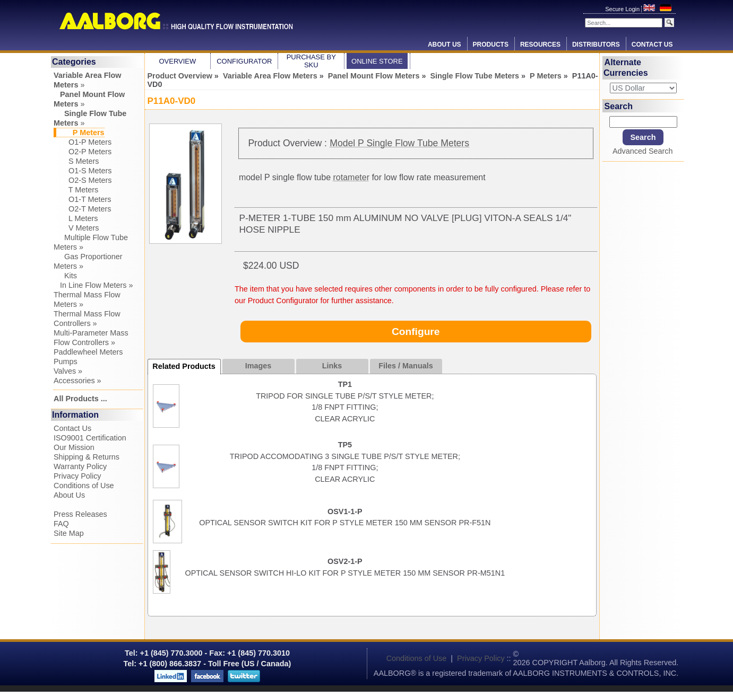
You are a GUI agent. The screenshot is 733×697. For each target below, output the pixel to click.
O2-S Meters (83, 180)
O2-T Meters (82, 209)
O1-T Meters (82, 199)
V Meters (76, 228)
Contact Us (652, 44)
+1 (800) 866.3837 (169, 663)
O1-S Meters (83, 170)
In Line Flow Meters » (93, 285)
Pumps (65, 361)
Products (490, 44)
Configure (416, 331)
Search (619, 105)
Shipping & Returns (86, 457)
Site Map (69, 533)
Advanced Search (643, 151)
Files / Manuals (405, 365)
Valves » (68, 371)
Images (258, 365)
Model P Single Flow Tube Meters (399, 143)
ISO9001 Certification (90, 438)
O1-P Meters (82, 142)
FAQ (61, 523)
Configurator (244, 61)
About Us (444, 44)
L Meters (76, 218)
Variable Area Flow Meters (270, 76)
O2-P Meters (82, 151)
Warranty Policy (80, 466)
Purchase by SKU (311, 61)
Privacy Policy (77, 476)
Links (332, 365)
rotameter (351, 177)
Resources (540, 44)
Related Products (183, 366)
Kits (65, 275)
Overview (177, 61)
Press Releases (80, 514)
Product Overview (180, 76)
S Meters (76, 161)
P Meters (546, 76)
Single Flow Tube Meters (474, 76)
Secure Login (623, 9)
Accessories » (77, 380)
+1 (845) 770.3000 (170, 653)
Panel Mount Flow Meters (374, 76)
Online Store (377, 61)
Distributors (596, 44)
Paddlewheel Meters (88, 352)
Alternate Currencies (625, 67)
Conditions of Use (84, 485)
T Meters (76, 190)
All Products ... (80, 398)
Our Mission (74, 447)
